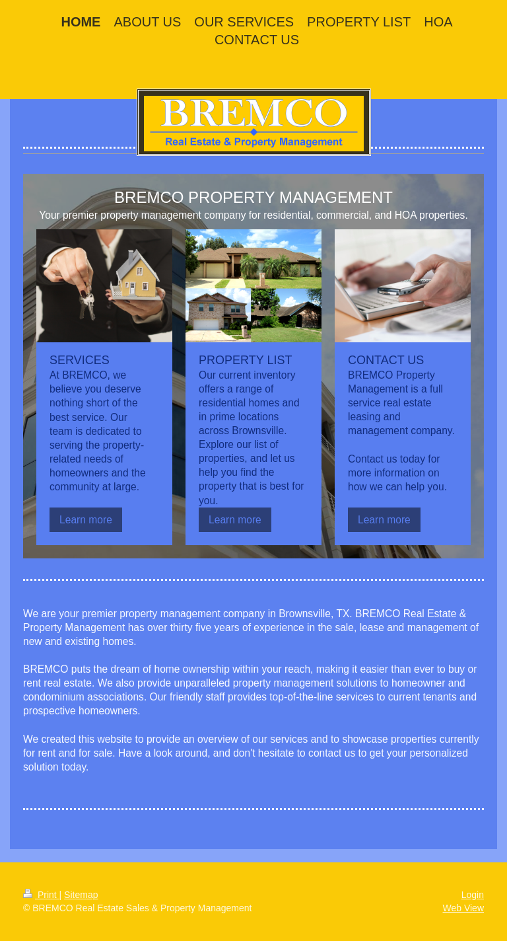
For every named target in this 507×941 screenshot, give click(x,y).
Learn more (85, 519)
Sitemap (81, 894)
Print (41, 894)
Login (472, 894)
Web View (463, 908)
